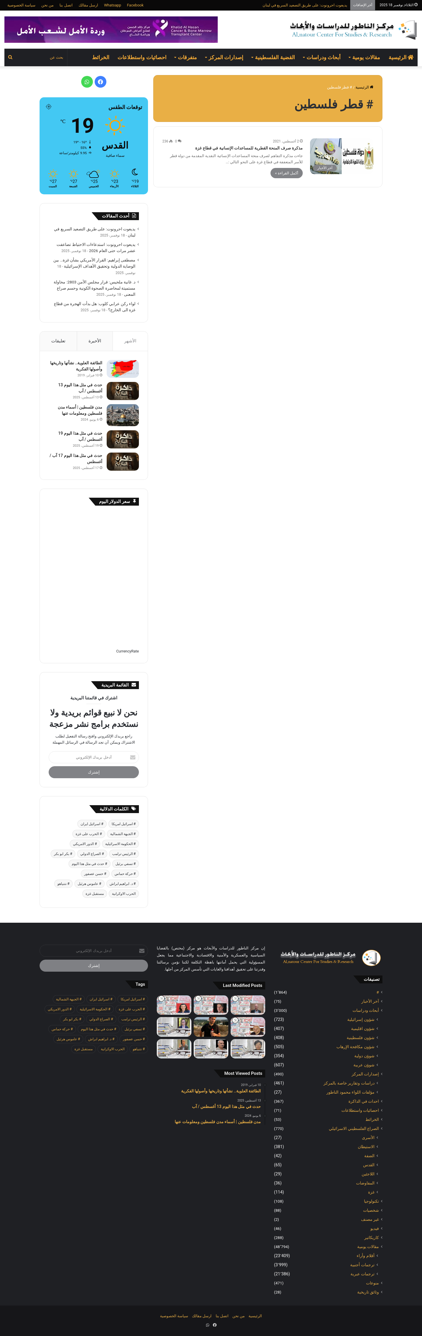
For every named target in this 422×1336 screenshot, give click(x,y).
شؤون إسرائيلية (361, 1019)
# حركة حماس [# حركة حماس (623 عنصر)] (125, 874)
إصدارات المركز (226, 57)
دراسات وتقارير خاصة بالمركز (349, 1083)
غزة (371, 1192)
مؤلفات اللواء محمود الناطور (350, 1092)
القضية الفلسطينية (275, 57)
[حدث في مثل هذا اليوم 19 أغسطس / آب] (123, 439)
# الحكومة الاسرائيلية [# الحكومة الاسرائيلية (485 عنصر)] (120, 844)
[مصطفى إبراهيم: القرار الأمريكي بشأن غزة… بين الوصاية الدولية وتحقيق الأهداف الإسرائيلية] (174, 1027)
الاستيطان (366, 1146)
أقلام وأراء (366, 1255)
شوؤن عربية (364, 1065)
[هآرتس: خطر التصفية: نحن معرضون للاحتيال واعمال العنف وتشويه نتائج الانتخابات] (248, 1005)
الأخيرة (95, 341)
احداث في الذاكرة (363, 1101)
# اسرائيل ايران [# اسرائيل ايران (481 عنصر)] (92, 824)
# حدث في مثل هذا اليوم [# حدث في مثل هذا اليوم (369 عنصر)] (89, 864)
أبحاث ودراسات (324, 57)
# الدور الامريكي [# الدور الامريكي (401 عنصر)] (85, 844)
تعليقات (58, 341)
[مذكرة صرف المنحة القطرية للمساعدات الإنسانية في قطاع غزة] (341, 156)
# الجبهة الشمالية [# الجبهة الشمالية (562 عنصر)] (123, 834)
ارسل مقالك (88, 5)
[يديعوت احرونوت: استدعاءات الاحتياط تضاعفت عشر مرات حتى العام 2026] (211, 1027)
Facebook (135, 5)
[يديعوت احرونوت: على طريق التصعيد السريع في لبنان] (248, 1027)
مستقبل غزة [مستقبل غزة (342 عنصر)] (95, 894)
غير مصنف (370, 1219)
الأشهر (130, 341)
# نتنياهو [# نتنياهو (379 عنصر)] (63, 884)
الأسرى (368, 1137)
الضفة (369, 1155)
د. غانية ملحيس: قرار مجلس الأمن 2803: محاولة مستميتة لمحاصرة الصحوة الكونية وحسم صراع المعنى (94, 288)
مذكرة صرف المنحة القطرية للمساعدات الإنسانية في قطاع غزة (249, 148)
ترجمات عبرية (362, 1274)
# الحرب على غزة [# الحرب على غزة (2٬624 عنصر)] (89, 834)
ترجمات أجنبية (362, 1264)
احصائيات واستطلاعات (142, 57)
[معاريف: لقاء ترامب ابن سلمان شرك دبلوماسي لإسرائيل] (174, 1005)
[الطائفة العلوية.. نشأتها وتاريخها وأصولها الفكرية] (123, 369)
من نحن (47, 5)
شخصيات (371, 1210)
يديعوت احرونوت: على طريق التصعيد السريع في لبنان (305, 5)
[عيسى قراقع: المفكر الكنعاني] (174, 1049)
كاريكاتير (371, 1237)
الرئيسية (401, 57)
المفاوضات (365, 1183)
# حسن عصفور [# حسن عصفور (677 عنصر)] (95, 874)
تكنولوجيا (371, 1201)
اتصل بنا (65, 5)
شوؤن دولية (364, 1055)
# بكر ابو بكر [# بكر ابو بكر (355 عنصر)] (63, 854)
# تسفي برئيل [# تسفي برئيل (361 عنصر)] (125, 864)
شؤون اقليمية (363, 1028)
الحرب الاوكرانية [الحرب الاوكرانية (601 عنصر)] (124, 894)
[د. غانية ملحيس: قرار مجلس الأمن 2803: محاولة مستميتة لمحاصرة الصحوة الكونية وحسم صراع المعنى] (248, 1049)
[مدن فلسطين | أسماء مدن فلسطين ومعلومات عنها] (123, 415)
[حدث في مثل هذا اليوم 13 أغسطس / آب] (123, 391)
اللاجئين (368, 1174)
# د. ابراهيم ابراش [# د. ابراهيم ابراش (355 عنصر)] (123, 884)
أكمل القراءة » (286, 173)
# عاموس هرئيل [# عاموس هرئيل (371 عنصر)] (89, 884)
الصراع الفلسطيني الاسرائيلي (354, 1128)
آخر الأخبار (370, 1001)
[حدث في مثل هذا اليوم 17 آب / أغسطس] (123, 462)
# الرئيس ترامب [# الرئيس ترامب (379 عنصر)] (124, 854)
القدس (369, 1164)
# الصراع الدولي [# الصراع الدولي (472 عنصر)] (92, 854)
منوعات (372, 1283)
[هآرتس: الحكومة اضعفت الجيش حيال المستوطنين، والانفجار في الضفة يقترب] (211, 1005)
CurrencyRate (127, 651)
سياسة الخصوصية (21, 5)
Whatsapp (112, 5)
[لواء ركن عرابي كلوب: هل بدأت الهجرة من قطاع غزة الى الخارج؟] (211, 1049)
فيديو (374, 1228)
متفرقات (187, 57)
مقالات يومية (366, 57)
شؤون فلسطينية (361, 1037)
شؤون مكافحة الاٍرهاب (355, 1046)
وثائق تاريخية (368, 1292)
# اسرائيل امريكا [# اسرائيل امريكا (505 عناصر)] (124, 824)
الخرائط (100, 57)
